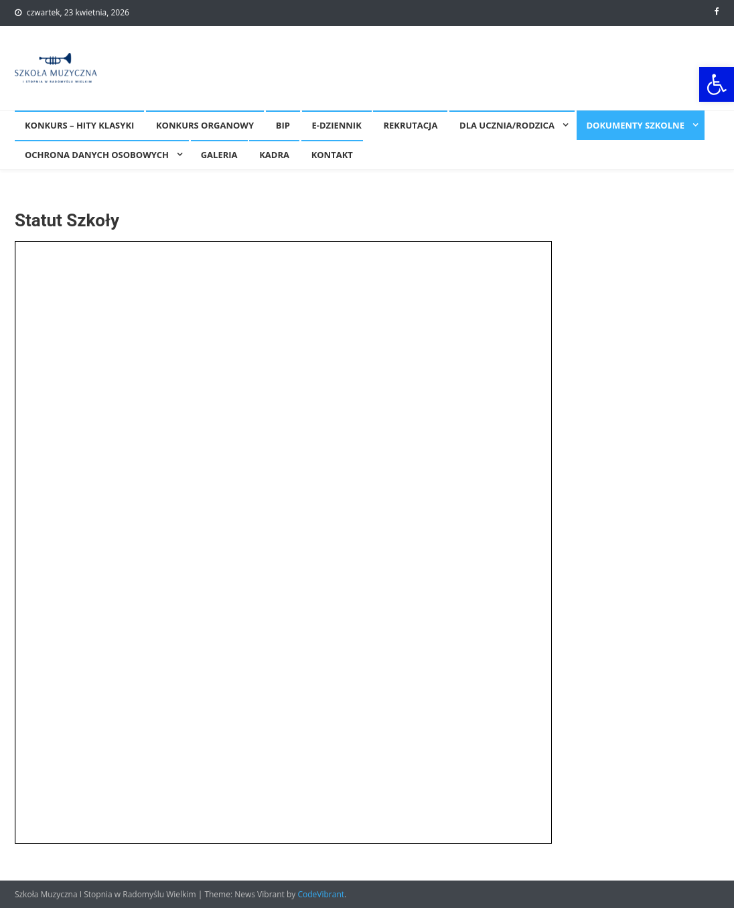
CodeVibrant (320, 894)
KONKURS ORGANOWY (205, 125)
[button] (716, 84)
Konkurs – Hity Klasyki (79, 125)
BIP (283, 125)
